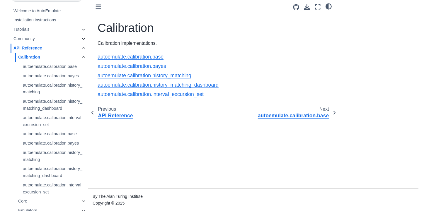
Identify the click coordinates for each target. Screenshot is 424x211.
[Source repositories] (296, 7)
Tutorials (21, 29)
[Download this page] (307, 7)
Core (22, 201)
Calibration (29, 57)
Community (24, 38)
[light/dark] (328, 6)
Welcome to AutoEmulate (37, 10)
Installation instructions (34, 20)
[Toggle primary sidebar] (98, 7)
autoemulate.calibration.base (50, 66)
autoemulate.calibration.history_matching (52, 89)
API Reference (27, 48)
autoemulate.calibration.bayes (51, 75)
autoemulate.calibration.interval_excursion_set (53, 121)
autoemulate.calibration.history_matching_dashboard (52, 105)
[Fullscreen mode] (317, 7)
